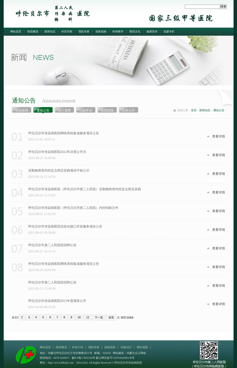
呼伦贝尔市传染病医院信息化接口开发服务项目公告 (65, 226)
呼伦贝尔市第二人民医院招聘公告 (52, 245)
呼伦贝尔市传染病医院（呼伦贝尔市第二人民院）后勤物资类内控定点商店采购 (84, 189)
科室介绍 (77, 347)
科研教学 (117, 31)
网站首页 (15, 31)
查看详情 (218, 136)
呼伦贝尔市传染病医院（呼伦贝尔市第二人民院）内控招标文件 (73, 208)
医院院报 (107, 110)
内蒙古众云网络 (136, 353)
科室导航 (66, 31)
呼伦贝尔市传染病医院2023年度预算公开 (57, 301)
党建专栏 (168, 31)
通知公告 (43, 110)
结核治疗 (126, 347)
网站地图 (142, 347)
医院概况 (61, 347)
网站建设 (118, 353)
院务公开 (128, 110)
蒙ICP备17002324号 (84, 357)
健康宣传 (151, 31)
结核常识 (85, 110)
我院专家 (83, 31)
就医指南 (100, 31)
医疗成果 (64, 110)
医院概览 (32, 31)
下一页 (99, 317)
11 (87, 317)
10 (79, 317)
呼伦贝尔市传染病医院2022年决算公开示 (57, 152)
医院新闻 (21, 110)
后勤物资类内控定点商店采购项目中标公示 (58, 170)
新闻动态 (49, 31)
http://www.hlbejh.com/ (61, 362)
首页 (194, 110)
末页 (111, 317)
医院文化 (134, 31)
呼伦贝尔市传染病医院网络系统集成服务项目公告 (63, 133)
